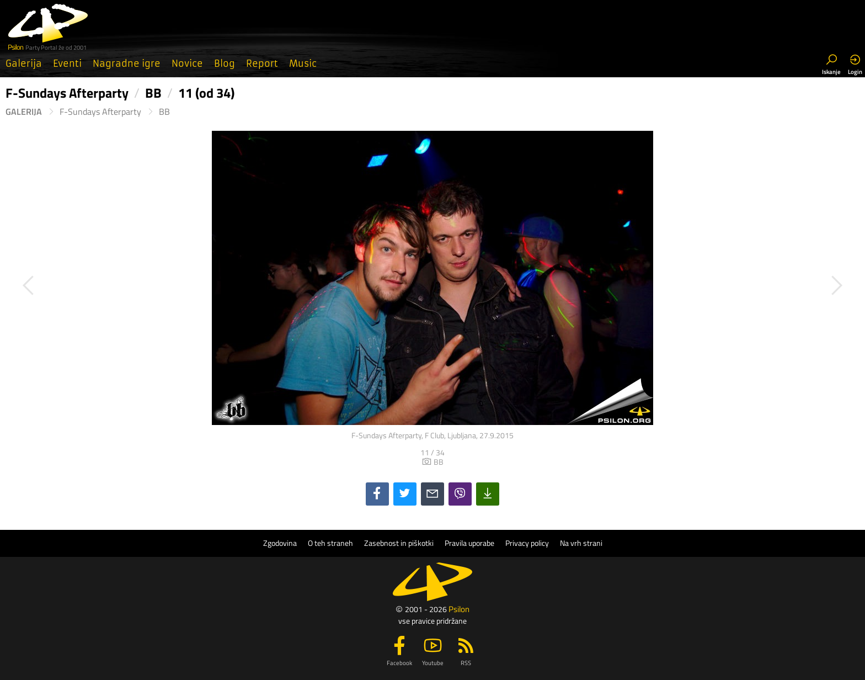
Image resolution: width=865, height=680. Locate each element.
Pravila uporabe (469, 543)
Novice (187, 63)
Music (303, 63)
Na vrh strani (581, 543)
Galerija (24, 63)
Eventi (67, 63)
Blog (224, 63)
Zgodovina (280, 543)
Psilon (458, 609)
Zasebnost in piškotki (399, 543)
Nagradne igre (127, 63)
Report (262, 63)
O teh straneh (330, 543)
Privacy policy (527, 543)
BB (164, 112)
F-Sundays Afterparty (100, 112)
